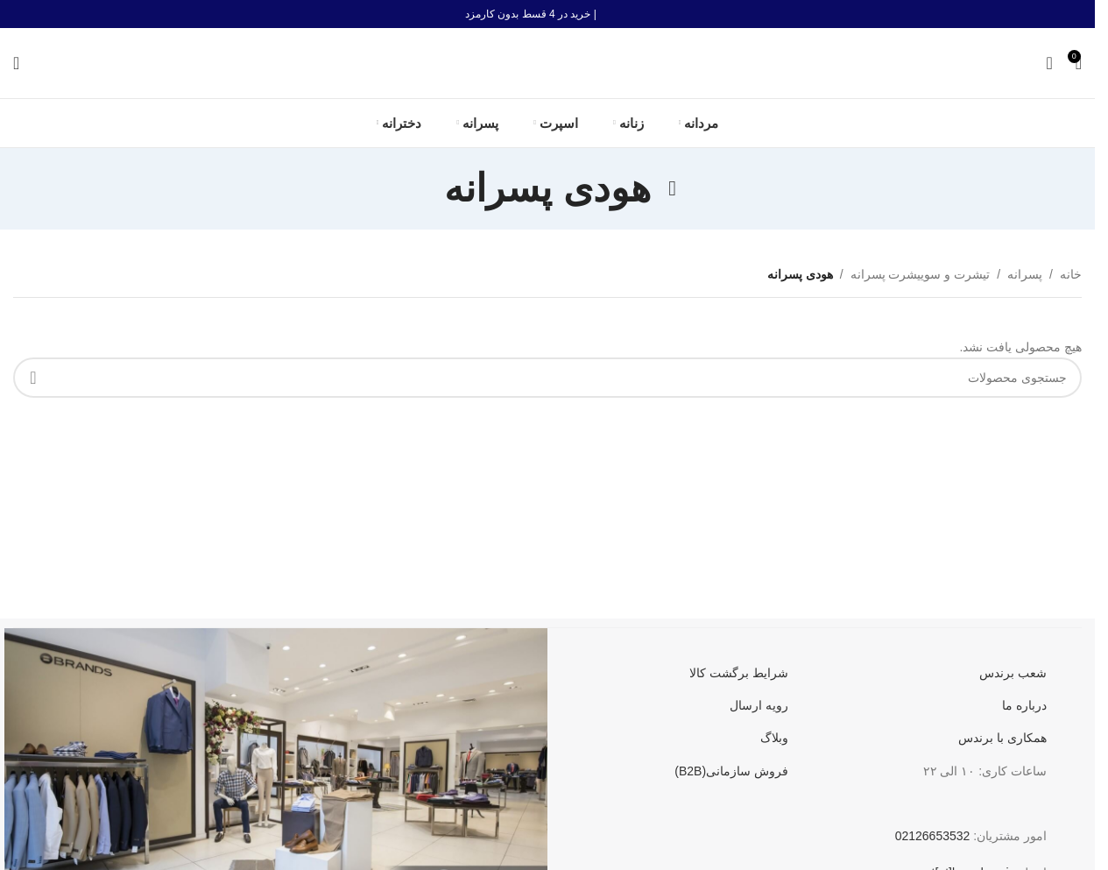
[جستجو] (16, 63)
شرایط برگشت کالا (738, 673)
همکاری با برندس (1002, 738)
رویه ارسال (759, 705)
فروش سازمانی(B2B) (731, 771)
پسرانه (1024, 274)
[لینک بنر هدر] (547, 14)
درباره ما (1024, 705)
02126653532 (932, 836)
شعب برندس (1013, 673)
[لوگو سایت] (547, 62)
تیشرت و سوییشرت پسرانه (920, 274)
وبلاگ (774, 738)
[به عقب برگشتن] (673, 188)
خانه (1071, 274)
